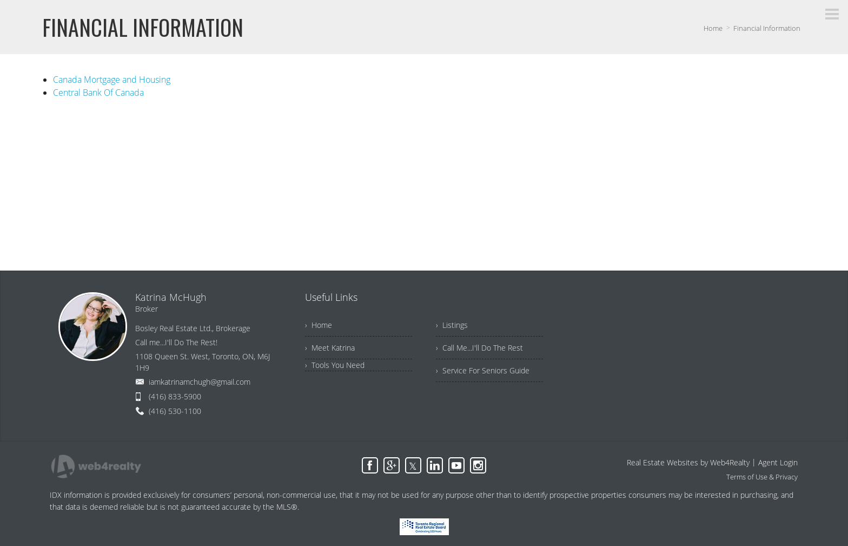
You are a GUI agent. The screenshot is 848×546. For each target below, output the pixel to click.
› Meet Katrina (330, 348)
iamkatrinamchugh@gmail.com (199, 382)
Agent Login (778, 462)
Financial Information (766, 28)
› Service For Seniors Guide (482, 370)
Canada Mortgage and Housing (111, 79)
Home (713, 28)
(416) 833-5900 (175, 396)
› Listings (452, 325)
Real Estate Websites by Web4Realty (688, 462)
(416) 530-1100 (175, 411)
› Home (318, 325)
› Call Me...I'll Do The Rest (479, 348)
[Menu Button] (832, 14)
